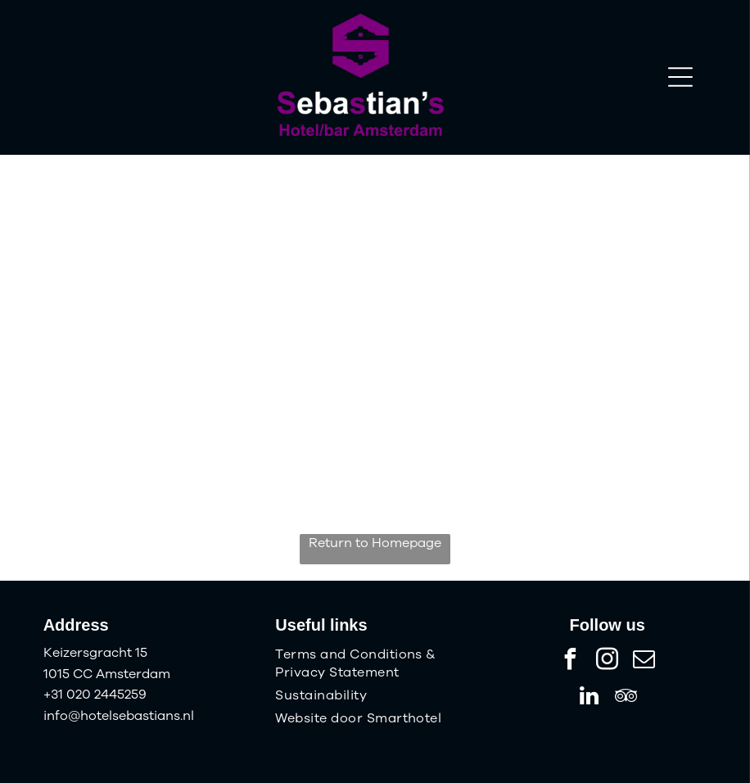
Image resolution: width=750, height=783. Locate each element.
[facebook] (570, 661)
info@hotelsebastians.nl (118, 716)
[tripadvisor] (625, 698)
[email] (644, 661)
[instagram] (607, 661)
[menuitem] (374, 663)
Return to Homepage (375, 543)
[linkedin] (588, 698)
